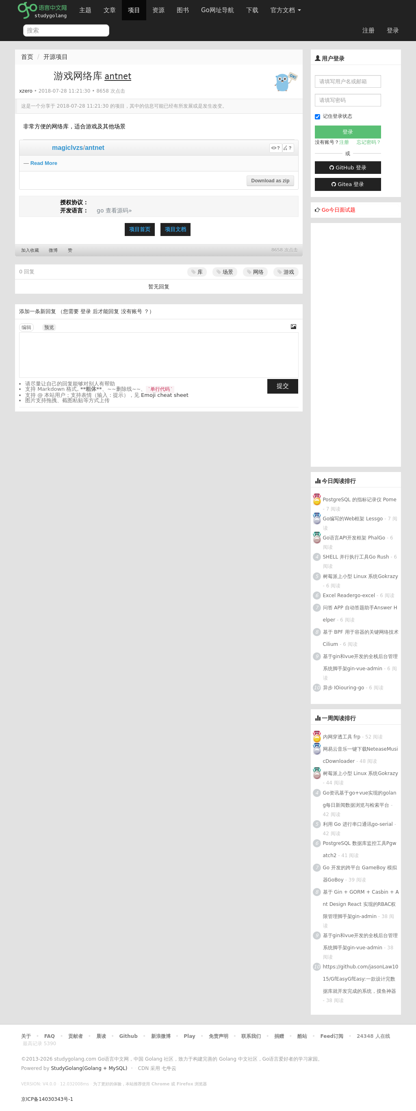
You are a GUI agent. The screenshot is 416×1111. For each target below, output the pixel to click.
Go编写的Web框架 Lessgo (353, 519)
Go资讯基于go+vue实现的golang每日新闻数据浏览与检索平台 (359, 799)
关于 (26, 1036)
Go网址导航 (218, 8)
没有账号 (131, 311)
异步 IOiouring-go (343, 688)
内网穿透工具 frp (342, 737)
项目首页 (139, 229)
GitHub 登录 (347, 168)
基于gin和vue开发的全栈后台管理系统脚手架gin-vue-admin (360, 662)
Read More (43, 163)
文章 (110, 10)
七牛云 (169, 1068)
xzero (25, 91)
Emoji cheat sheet (164, 395)
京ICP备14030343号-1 (47, 1099)
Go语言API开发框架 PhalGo (354, 538)
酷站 (302, 1036)
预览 (49, 327)
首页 (27, 57)
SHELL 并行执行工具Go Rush (356, 557)
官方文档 (286, 10)
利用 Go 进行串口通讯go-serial (358, 824)
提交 (283, 386)
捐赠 (279, 1036)
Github (128, 1036)
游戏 (285, 272)
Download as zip (270, 181)
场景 (225, 272)
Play (189, 1036)
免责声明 (218, 1036)
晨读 (101, 1036)
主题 (85, 10)
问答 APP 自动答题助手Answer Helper (360, 614)
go (100, 210)
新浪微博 (161, 1036)
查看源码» (119, 210)
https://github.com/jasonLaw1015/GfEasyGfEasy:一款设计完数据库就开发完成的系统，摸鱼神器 (361, 979)
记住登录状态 (333, 116)
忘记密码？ (369, 142)
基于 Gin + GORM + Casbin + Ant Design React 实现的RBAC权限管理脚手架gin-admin (361, 904)
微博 (53, 250)
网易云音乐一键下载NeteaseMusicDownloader (360, 755)
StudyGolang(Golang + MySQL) (89, 1068)
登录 (393, 30)
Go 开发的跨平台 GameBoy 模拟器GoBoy (360, 874)
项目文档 (175, 229)
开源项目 (55, 57)
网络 (255, 272)
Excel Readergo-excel (349, 595)
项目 (134, 10)
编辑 (26, 327)
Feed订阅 (332, 1036)
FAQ (49, 1036)
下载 (252, 10)
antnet (94, 147)
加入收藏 (30, 250)
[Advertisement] (356, 345)
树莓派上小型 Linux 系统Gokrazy (360, 576)
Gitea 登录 (348, 184)
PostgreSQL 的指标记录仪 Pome (359, 499)
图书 (183, 10)
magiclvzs (67, 147)
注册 (368, 30)
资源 (158, 10)
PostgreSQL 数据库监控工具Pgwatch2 (359, 849)
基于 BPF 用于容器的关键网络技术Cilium (361, 638)
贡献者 (75, 1036)
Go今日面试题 (338, 210)
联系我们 (251, 1036)
